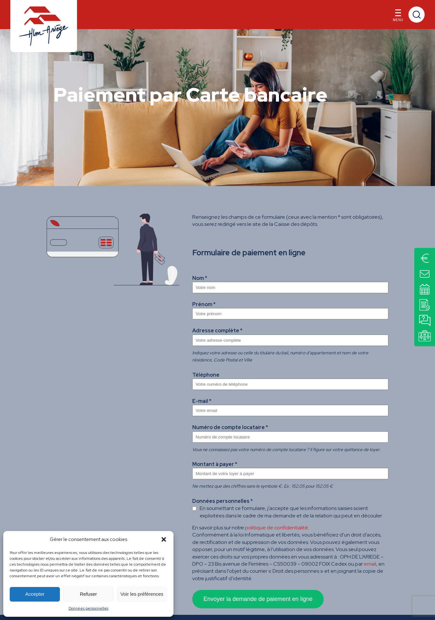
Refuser (88, 594)
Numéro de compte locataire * (230, 427)
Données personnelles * (222, 501)
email (370, 563)
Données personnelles (88, 608)
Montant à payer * (214, 464)
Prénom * (204, 304)
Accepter (34, 594)
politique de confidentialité (276, 527)
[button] (164, 539)
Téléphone (205, 374)
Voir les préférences (141, 594)
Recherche (416, 14)
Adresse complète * (217, 330)
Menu (398, 17)
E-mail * (201, 401)
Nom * (199, 278)
